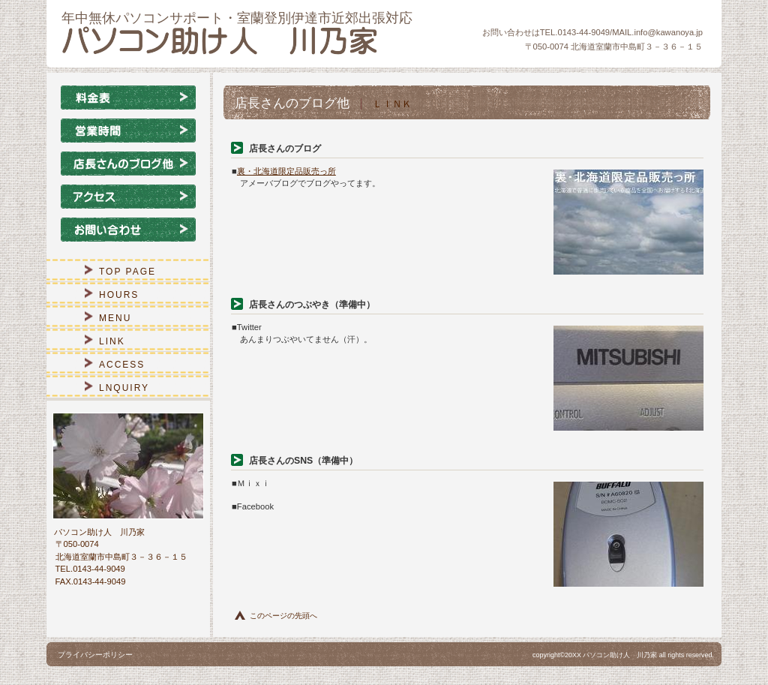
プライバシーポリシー (95, 654)
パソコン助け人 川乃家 (242, 40)
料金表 (128, 97)
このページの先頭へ (283, 615)
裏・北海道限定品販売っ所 (286, 171)
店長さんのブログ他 (128, 163)
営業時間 (128, 130)
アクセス (128, 196)
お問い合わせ (128, 229)
